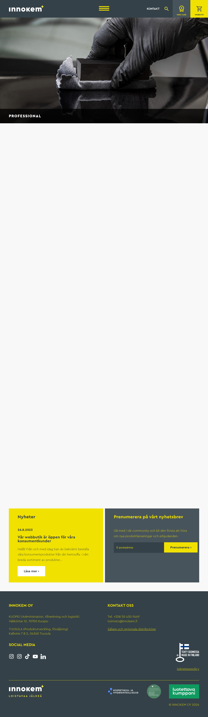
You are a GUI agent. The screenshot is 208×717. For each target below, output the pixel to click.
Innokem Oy (26, 8)
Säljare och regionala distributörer (132, 629)
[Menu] (104, 8)
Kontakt (153, 8)
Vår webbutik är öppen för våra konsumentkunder (46, 539)
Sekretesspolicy (188, 669)
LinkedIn (43, 656)
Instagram (11, 656)
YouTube (35, 656)
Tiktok (27, 656)
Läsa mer (30, 571)
